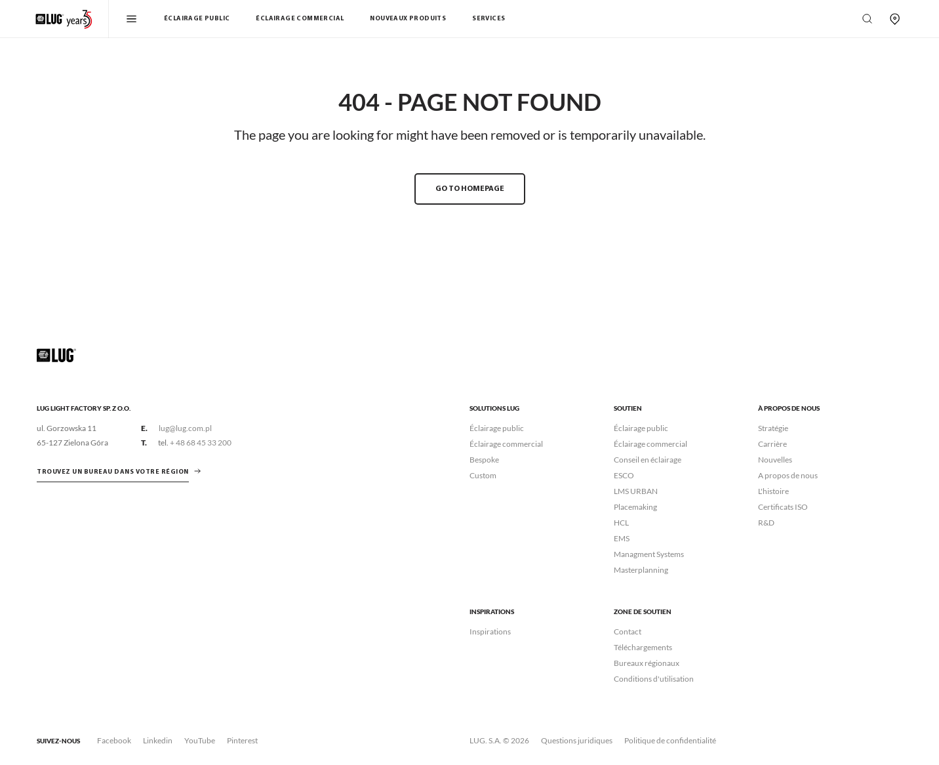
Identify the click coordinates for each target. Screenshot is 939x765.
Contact (627, 631)
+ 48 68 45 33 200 (200, 442)
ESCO (624, 475)
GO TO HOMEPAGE (469, 189)
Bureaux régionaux (646, 663)
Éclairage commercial (300, 18)
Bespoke (484, 460)
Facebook (114, 740)
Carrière (772, 444)
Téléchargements (643, 647)
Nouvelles (775, 460)
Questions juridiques (576, 740)
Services (488, 18)
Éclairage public (197, 18)
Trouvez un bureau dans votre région (113, 472)
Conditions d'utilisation (654, 679)
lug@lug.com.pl (185, 428)
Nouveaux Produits (408, 18)
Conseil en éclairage (647, 460)
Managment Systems (649, 554)
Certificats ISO (783, 507)
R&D (766, 522)
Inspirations (490, 631)
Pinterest (242, 740)
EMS (621, 538)
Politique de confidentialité (670, 740)
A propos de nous (788, 475)
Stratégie (773, 428)
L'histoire (773, 491)
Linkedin (157, 740)
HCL (621, 522)
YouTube (199, 740)
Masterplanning (641, 570)
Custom (483, 475)
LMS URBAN (636, 491)
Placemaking (635, 507)
